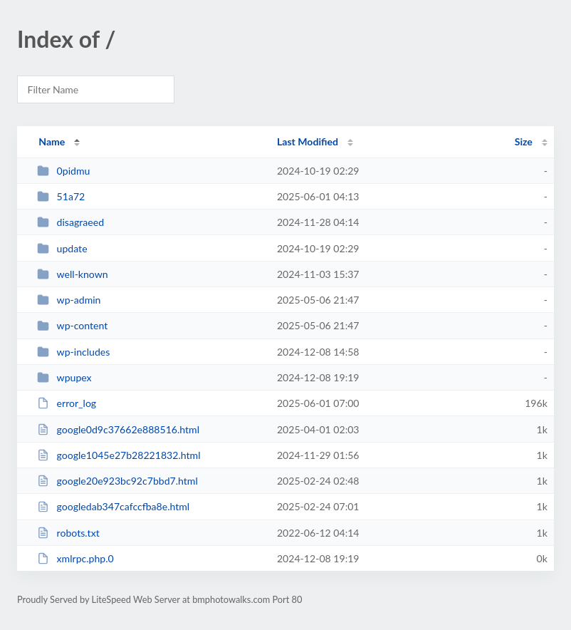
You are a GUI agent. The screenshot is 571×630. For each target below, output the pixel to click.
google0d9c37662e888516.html (118, 429)
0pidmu (63, 171)
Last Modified (307, 141)
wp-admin (68, 300)
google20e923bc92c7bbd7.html (117, 481)
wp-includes (73, 352)
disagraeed (70, 222)
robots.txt (68, 533)
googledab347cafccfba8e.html (113, 506)
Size (524, 141)
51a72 (61, 196)
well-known (72, 274)
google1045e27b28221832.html (118, 455)
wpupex (64, 377)
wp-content (72, 325)
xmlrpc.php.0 (75, 558)
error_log (66, 403)
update (62, 248)
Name (51, 141)
